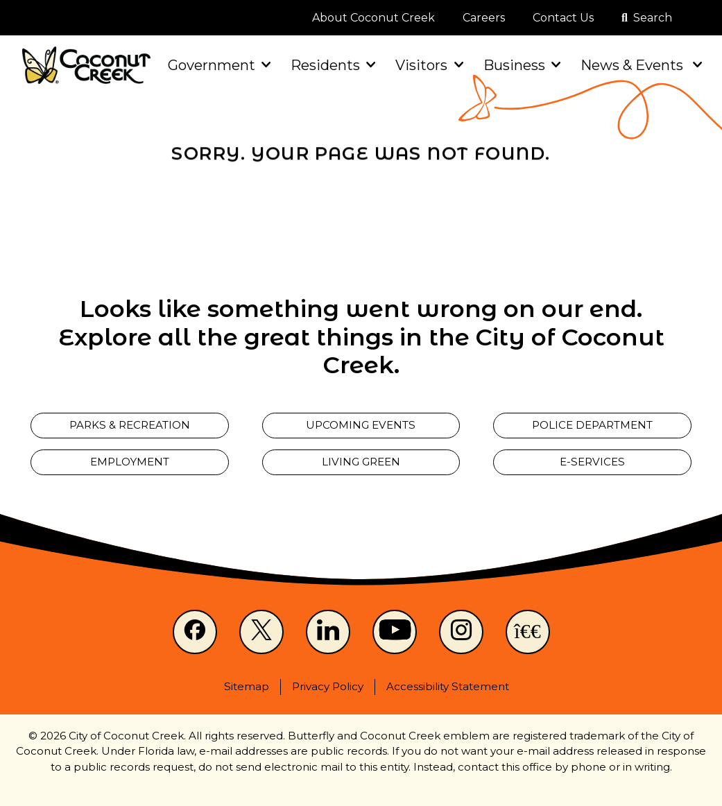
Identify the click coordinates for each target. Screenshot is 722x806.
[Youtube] (394, 632)
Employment (129, 461)
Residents (332, 65)
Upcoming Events (360, 424)
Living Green (361, 461)
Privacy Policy (327, 686)
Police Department (592, 424)
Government (218, 65)
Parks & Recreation (129, 424)
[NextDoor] (528, 632)
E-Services (592, 461)
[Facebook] (195, 632)
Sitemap (246, 686)
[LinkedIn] (328, 632)
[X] (261, 632)
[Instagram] (461, 632)
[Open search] (646, 18)
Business (520, 65)
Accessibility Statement (447, 686)
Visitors (428, 65)
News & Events (640, 65)
